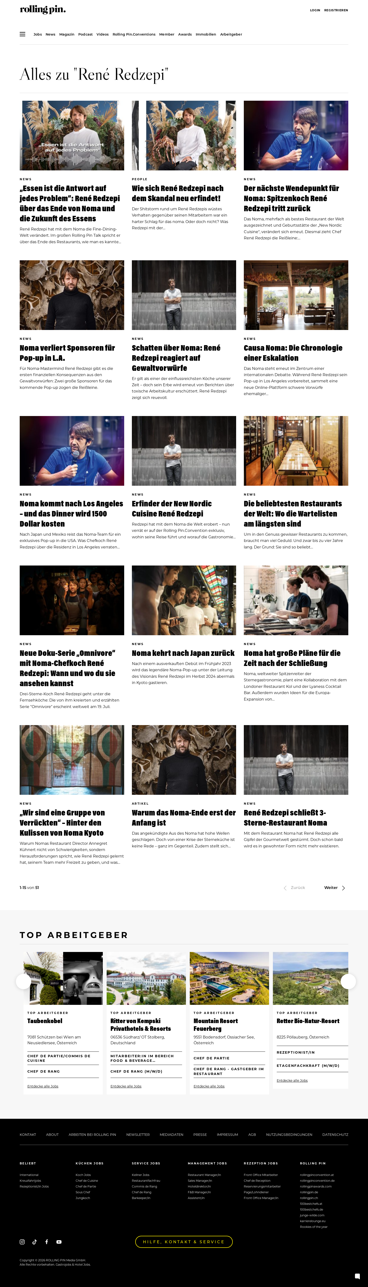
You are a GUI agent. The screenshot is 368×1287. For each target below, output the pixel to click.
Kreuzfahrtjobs (30, 1180)
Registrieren (336, 10)
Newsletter (138, 1134)
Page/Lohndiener (256, 1192)
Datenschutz (335, 1134)
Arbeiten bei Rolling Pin (92, 1134)
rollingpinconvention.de (317, 1180)
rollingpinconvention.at (317, 1175)
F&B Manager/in (199, 1192)
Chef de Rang (141, 1192)
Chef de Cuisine (87, 1180)
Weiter (335, 887)
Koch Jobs (83, 1175)
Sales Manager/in (200, 1180)
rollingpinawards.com (316, 1186)
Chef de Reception (257, 1180)
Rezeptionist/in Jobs (34, 1186)
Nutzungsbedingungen (289, 1134)
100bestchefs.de (311, 1209)
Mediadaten (171, 1134)
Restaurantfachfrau (146, 1180)
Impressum (227, 1134)
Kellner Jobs (140, 1175)
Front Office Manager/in (261, 1198)
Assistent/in (196, 1198)
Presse (200, 1134)
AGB (252, 1134)
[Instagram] (22, 1242)
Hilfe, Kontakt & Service (184, 1241)
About (52, 1134)
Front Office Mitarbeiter (261, 1175)
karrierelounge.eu (312, 1221)
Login (315, 10)
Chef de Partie (86, 1186)
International (29, 1175)
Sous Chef (83, 1192)
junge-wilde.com (312, 1215)
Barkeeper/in (141, 1198)
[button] (23, 981)
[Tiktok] (34, 1242)
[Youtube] (58, 1242)
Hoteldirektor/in (199, 1186)
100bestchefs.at (311, 1204)
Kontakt (28, 1134)
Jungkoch (83, 1198)
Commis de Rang (144, 1186)
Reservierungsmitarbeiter (262, 1186)
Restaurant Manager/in (204, 1175)
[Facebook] (46, 1242)
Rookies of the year (314, 1227)
